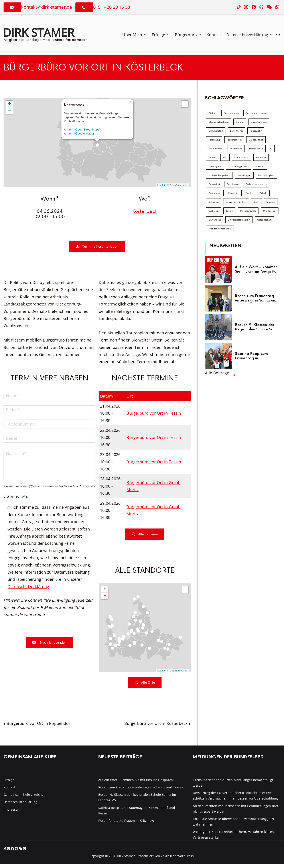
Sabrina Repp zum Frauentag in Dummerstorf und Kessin (256, 356)
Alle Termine (145, 534)
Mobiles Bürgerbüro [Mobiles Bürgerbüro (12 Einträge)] (219, 175)
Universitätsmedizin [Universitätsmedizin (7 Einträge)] (239, 219)
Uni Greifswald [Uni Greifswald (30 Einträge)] (248, 210)
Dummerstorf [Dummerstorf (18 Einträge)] (216, 130)
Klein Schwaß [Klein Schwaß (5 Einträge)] (241, 157)
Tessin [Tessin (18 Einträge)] (229, 210)
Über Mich (134, 34)
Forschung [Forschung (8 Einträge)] (214, 139)
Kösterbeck (145, 211)
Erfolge (161, 34)
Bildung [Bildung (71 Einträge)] (213, 113)
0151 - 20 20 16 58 (111, 7)
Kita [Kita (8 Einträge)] (225, 157)
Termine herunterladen (97, 246)
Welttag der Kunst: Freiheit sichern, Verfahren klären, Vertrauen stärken (234, 834)
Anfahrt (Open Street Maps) (82, 129)
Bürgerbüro (188, 34)
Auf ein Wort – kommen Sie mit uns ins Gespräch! (257, 269)
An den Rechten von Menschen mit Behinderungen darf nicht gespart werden (235, 809)
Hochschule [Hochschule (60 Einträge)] (236, 148)
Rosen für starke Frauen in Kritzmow (126, 820)
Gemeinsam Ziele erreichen (25, 794)
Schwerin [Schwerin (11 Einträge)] (213, 201)
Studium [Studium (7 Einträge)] (270, 201)
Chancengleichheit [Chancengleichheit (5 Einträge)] (219, 121)
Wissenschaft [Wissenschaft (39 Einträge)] (264, 219)
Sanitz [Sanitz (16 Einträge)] (249, 193)
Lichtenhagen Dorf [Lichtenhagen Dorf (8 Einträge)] (238, 166)
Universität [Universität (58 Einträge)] (215, 219)
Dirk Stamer (38, 32)
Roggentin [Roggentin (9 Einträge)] (233, 193)
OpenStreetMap (178, 185)
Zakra (165, 856)
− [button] (9, 110)
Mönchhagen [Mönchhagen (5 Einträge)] (244, 175)
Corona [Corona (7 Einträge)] (240, 121)
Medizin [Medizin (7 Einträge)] (260, 166)
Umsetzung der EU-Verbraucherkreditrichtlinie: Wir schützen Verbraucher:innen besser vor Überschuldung (235, 795)
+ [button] (9, 104)
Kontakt (214, 34)
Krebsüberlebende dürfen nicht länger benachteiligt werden (233, 783)
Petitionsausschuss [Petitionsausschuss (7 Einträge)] (256, 184)
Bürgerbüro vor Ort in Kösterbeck (156, 723)
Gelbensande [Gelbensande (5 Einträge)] (256, 139)
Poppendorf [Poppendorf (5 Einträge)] (215, 193)
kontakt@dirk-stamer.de (46, 7)
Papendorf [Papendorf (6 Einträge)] (214, 184)
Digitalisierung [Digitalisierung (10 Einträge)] (259, 121)
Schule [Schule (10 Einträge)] (263, 193)
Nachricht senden (49, 642)
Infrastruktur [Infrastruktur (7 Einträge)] (256, 148)
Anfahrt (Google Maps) (79, 133)
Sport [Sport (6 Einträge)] (256, 201)
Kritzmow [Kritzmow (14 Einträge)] (261, 157)
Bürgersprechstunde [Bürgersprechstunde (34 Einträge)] (257, 113)
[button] (144, 34)
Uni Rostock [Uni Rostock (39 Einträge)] (269, 210)
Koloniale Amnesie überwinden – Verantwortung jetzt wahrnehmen (233, 821)
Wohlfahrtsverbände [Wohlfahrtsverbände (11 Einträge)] (220, 228)
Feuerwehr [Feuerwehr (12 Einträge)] (256, 130)
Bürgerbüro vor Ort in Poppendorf (39, 723)
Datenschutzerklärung (249, 34)
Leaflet (161, 185)
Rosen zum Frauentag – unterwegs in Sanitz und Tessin (256, 298)
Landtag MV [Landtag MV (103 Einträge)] (215, 166)
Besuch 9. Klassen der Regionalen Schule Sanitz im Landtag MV (257, 327)
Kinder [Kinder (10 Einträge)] (212, 157)
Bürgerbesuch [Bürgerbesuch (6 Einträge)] (231, 113)
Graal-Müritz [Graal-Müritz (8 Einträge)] (215, 148)
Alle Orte (145, 682)
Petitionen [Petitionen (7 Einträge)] (233, 184)
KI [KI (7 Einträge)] (271, 148)
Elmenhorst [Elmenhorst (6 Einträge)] (236, 130)
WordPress (185, 856)
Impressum (12, 809)
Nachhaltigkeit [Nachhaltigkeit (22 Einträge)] (266, 175)
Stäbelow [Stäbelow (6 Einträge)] (214, 210)
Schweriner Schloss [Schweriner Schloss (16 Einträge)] (236, 201)
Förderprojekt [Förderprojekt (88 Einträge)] (234, 139)
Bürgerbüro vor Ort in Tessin (153, 413)
